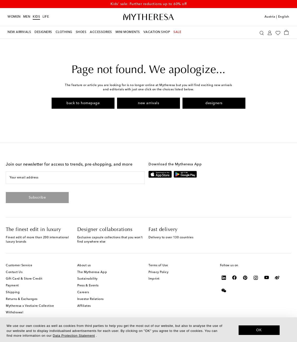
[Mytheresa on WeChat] (224, 290)
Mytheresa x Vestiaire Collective (30, 306)
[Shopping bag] (286, 32)
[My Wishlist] (278, 32)
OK (259, 330)
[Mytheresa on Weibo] (277, 277)
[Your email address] (75, 178)
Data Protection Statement (74, 335)
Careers (83, 292)
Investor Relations (90, 299)
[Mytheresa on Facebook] (234, 277)
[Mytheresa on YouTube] (266, 277)
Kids (36, 16)
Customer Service (19, 265)
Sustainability (87, 278)
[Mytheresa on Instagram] (255, 277)
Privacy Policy (158, 272)
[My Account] (270, 32)
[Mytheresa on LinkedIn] (224, 277)
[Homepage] (148, 17)
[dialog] (148, 329)
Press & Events (88, 285)
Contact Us (14, 272)
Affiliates (84, 306)
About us (84, 265)
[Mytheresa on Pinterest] (245, 277)
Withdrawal (14, 312)
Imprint (154, 278)
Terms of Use (158, 265)
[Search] (262, 32)
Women (14, 16)
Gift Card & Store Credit (24, 278)
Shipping (13, 292)
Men (26, 16)
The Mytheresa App (92, 272)
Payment (12, 285)
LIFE (46, 16)
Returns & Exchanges (22, 299)
